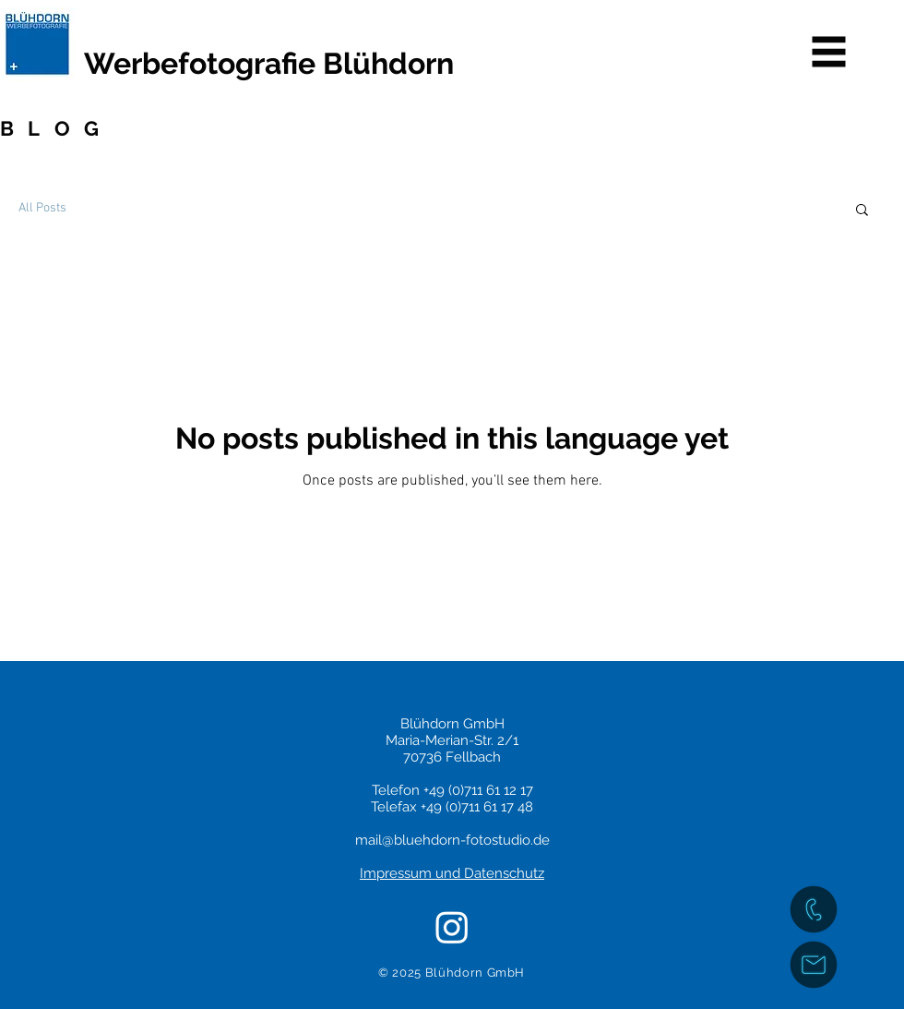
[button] (829, 52)
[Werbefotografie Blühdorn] (316, 64)
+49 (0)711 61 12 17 (478, 790)
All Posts (42, 208)
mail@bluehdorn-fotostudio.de (452, 840)
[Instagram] (452, 927)
